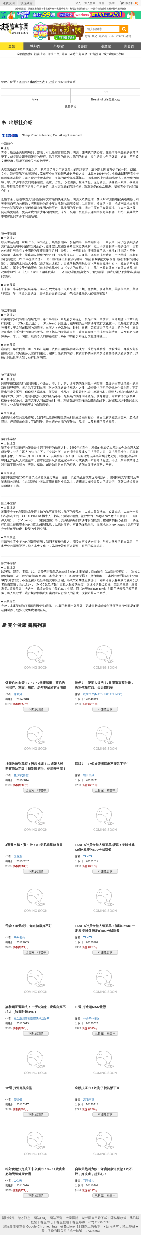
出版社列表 (37, 82)
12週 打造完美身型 (18, 1088)
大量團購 (72, 1218)
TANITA (88, 856)
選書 (65, 54)
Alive (35, 99)
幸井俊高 (20, 937)
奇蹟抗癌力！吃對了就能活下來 (97, 1088)
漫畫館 (106, 46)
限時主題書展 (78, 54)
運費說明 (9, 3)
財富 (87, 36)
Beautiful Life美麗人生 (105, 99)
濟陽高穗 (89, 1099)
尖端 (51, 82)
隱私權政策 (118, 1218)
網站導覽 (56, 1218)
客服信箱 (62, 1222)
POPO (120, 36)
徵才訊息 (24, 1218)
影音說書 (95, 54)
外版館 (59, 46)
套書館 (82, 46)
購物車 (131, 3)
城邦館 (35, 46)
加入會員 (89, 3)
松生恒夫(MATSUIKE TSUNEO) (102, 694)
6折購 (111, 3)
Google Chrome (37, 1226)
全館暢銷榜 (24, 54)
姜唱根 (18, 1099)
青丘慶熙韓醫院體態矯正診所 (32, 1018)
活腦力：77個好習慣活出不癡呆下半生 (102, 764)
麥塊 (128, 36)
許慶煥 (18, 856)
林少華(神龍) (22, 775)
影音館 (129, 46)
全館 (11, 46)
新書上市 (40, 54)
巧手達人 (89, 1180)
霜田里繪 (89, 775)
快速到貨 (26, 3)
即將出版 (54, 54)
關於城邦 (8, 1218)
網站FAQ (40, 1218)
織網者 (103, 36)
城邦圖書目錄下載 (94, 1218)
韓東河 (18, 694)
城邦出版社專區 (113, 54)
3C (106, 92)
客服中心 (46, 1222)
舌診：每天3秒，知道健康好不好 (28, 926)
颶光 (94, 36)
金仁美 (18, 1180)
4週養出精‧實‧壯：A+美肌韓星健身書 (34, 845)
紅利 (101, 3)
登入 (78, 3)
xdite (111, 36)
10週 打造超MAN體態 (90, 1007)
